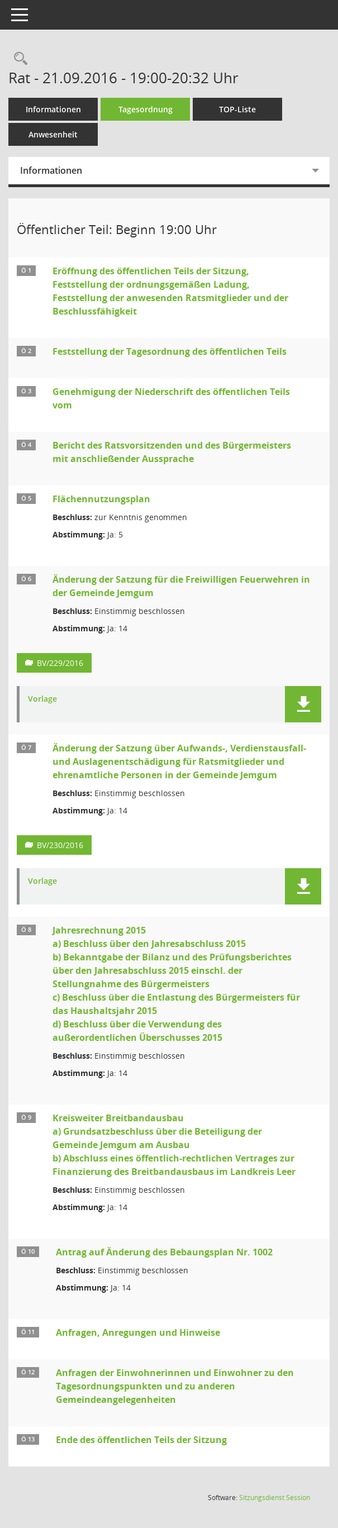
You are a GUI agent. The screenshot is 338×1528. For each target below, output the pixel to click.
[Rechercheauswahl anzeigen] (17, 59)
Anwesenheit (53, 134)
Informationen (53, 109)
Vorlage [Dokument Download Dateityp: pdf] (42, 699)
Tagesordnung (145, 109)
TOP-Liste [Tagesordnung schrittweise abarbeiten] (237, 109)
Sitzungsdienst (274, 1497)
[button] (303, 704)
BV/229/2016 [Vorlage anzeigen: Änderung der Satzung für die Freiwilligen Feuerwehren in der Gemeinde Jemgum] (60, 663)
